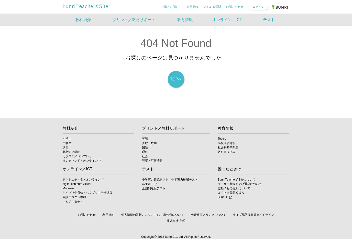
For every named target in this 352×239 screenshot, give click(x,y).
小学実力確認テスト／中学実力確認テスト (170, 179)
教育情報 (225, 128)
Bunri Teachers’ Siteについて (236, 179)
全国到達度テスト (153, 188)
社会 (145, 156)
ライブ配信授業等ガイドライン (253, 214)
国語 (145, 147)
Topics (222, 138)
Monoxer (68, 188)
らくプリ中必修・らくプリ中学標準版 (87, 192)
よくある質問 (212, 7)
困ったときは (229, 169)
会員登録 (192, 7)
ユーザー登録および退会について (240, 184)
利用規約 (108, 214)
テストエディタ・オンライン (82, 179)
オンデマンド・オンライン (80, 160)
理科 (145, 152)
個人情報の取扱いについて (138, 214)
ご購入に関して (171, 7)
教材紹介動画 (71, 152)
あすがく (148, 184)
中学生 (67, 143)
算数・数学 (149, 143)
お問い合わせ (234, 7)
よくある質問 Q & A (231, 192)
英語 (145, 138)
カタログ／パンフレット (79, 156)
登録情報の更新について (234, 188)
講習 (65, 147)
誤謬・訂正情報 (152, 160)
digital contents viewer (77, 184)
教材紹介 (70, 128)
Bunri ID (223, 197)
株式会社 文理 (176, 221)
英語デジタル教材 (74, 197)
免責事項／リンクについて (208, 214)
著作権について (173, 214)
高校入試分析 (226, 143)
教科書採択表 (226, 152)
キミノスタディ (73, 201)
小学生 (67, 138)
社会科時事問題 (228, 147)
